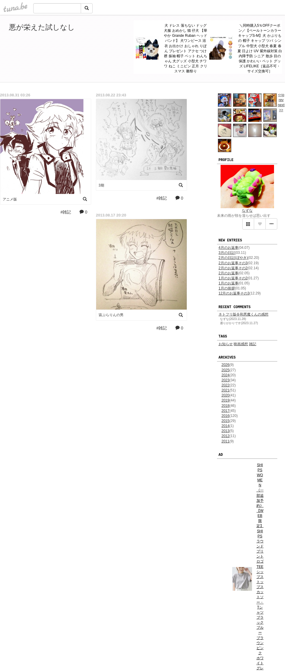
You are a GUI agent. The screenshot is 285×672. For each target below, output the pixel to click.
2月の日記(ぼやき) (233, 258)
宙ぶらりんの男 (111, 315)
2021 (225, 390)
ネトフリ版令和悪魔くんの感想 (243, 314)
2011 (225, 441)
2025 (225, 370)
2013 (225, 431)
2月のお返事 (228, 273)
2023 (225, 380)
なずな (247, 210)
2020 (225, 395)
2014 (225, 426)
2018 (225, 406)
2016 (225, 416)
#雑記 (66, 212)
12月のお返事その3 (233, 293)
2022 (225, 385)
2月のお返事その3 (232, 263)
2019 (225, 400)
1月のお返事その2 (232, 278)
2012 (225, 436)
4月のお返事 (228, 248)
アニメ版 (10, 199)
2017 (225, 411)
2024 (225, 375)
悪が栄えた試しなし (42, 27)
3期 (101, 185)
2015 (225, 421)
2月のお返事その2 (232, 268)
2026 (225, 365)
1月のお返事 (228, 283)
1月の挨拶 (226, 288)
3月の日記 (226, 253)
